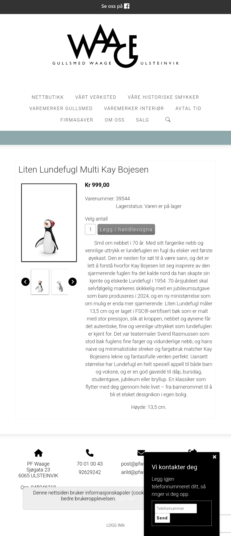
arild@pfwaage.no (141, 472)
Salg (142, 120)
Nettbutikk (48, 97)
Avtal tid (189, 108)
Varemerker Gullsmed (61, 108)
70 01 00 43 (90, 464)
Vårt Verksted (95, 97)
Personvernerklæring (115, 512)
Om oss (115, 120)
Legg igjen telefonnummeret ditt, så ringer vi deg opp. (179, 486)
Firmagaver (77, 120)
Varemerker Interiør (134, 108)
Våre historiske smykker (163, 97)
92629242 (90, 472)
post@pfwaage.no (141, 464)
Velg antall (96, 219)
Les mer (126, 498)
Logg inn (115, 525)
